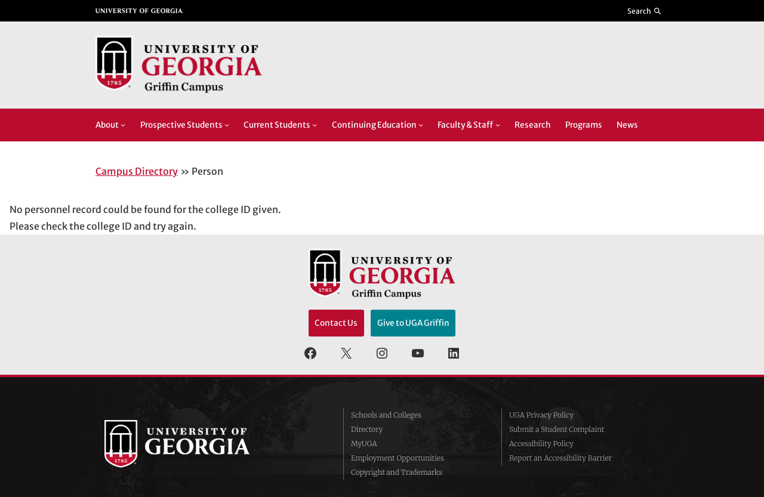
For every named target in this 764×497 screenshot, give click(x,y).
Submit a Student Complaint (556, 429)
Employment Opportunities (397, 457)
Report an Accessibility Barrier (560, 457)
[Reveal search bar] (644, 10)
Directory (367, 429)
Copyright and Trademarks (396, 472)
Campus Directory (137, 171)
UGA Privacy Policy (541, 414)
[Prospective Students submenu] (226, 124)
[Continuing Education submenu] (420, 124)
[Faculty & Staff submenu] (497, 124)
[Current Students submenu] (314, 124)
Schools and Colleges (386, 414)
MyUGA (364, 443)
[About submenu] (123, 124)
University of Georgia (194, 444)
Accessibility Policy (541, 443)
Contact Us (336, 323)
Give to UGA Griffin (413, 323)
